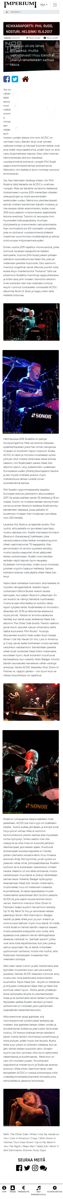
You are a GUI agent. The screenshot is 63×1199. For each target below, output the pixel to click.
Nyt (42, 4)
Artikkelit (16, 12)
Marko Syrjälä (33, 37)
